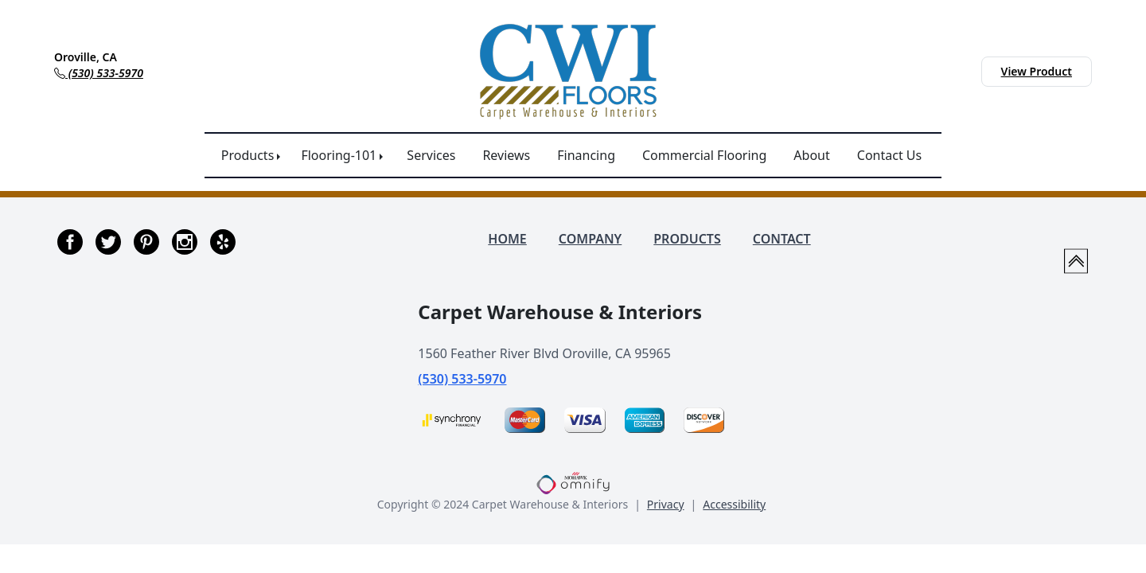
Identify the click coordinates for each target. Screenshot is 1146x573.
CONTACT (782, 239)
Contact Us (889, 155)
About (811, 155)
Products (248, 155)
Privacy (665, 504)
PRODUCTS (687, 239)
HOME (507, 239)
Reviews (506, 155)
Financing (586, 155)
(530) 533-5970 (462, 379)
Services (431, 155)
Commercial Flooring (704, 155)
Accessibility (734, 504)
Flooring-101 (338, 155)
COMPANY (590, 239)
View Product (1036, 71)
